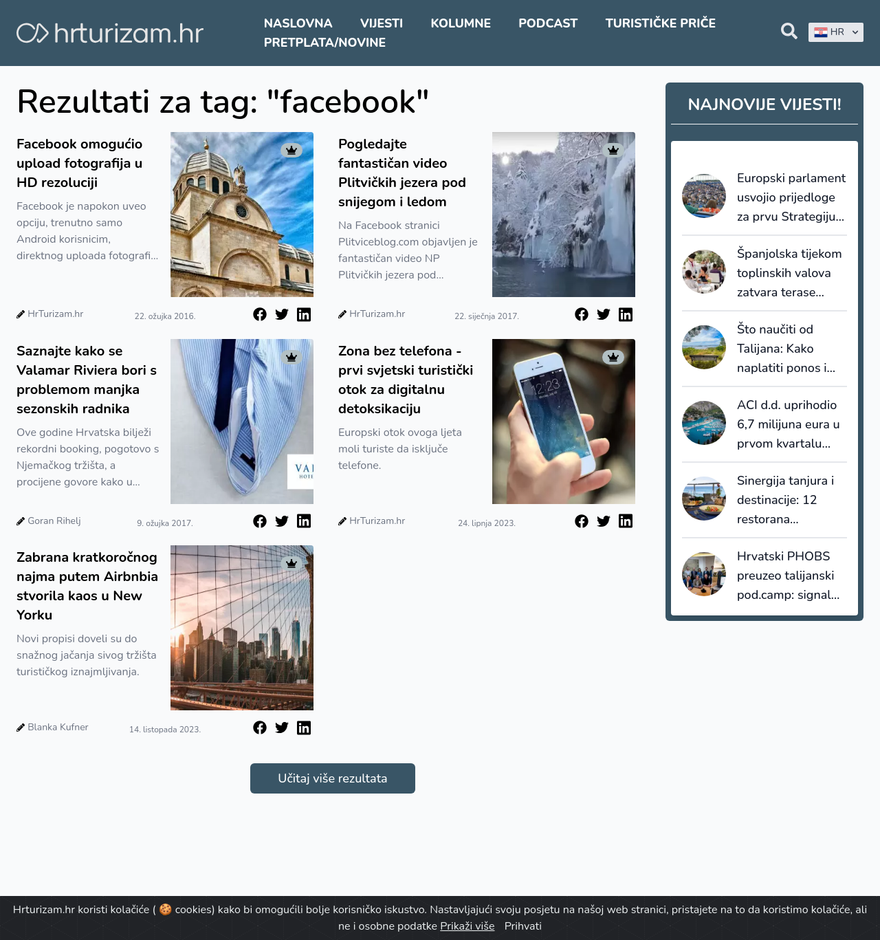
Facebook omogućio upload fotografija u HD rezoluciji (79, 163)
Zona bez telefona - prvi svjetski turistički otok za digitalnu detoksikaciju (405, 380)
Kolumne (460, 23)
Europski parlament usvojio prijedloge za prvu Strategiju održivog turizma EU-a (791, 198)
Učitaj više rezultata (332, 778)
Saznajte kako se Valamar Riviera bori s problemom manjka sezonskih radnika (86, 380)
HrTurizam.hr (55, 313)
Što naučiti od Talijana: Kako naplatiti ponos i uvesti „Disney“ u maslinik (784, 349)
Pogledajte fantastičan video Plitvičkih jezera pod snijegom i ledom (402, 173)
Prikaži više (467, 926)
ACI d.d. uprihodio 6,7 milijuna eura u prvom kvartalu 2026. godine (788, 425)
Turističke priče (661, 23)
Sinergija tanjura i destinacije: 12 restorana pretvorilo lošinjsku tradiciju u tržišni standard (790, 500)
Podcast (548, 23)
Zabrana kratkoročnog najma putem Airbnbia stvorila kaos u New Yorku (87, 586)
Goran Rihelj (54, 520)
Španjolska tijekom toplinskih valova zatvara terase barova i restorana (789, 273)
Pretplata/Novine (325, 42)
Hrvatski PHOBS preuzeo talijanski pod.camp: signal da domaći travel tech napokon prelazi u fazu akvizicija (785, 576)
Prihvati (523, 926)
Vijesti (381, 23)
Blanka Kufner (58, 727)
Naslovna (298, 23)
